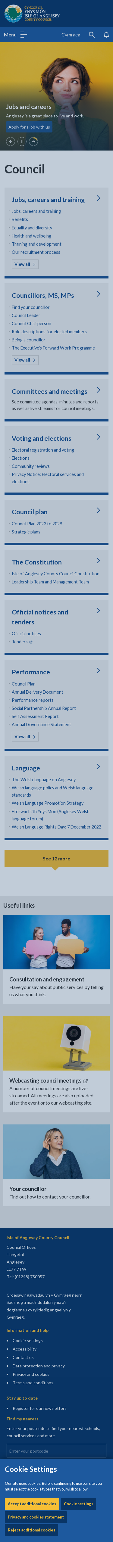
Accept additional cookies (32, 178)
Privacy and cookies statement (36, 191)
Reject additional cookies (31, 204)
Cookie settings (78, 178)
